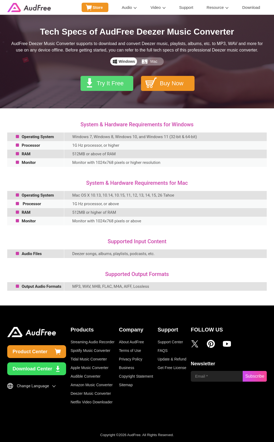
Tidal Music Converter (89, 359)
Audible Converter (86, 376)
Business (126, 368)
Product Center (30, 351)
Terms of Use (130, 350)
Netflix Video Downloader (92, 402)
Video (155, 7)
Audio (127, 7)
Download (251, 7)
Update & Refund (172, 359)
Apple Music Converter (90, 368)
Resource (215, 7)
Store (98, 7)
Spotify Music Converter (91, 350)
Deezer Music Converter (91, 393)
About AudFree (131, 342)
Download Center (32, 368)
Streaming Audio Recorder (93, 342)
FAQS (163, 350)
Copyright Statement (136, 376)
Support (186, 7)
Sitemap (126, 385)
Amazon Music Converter (92, 385)
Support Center (170, 342)
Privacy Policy (130, 359)
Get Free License (172, 368)
